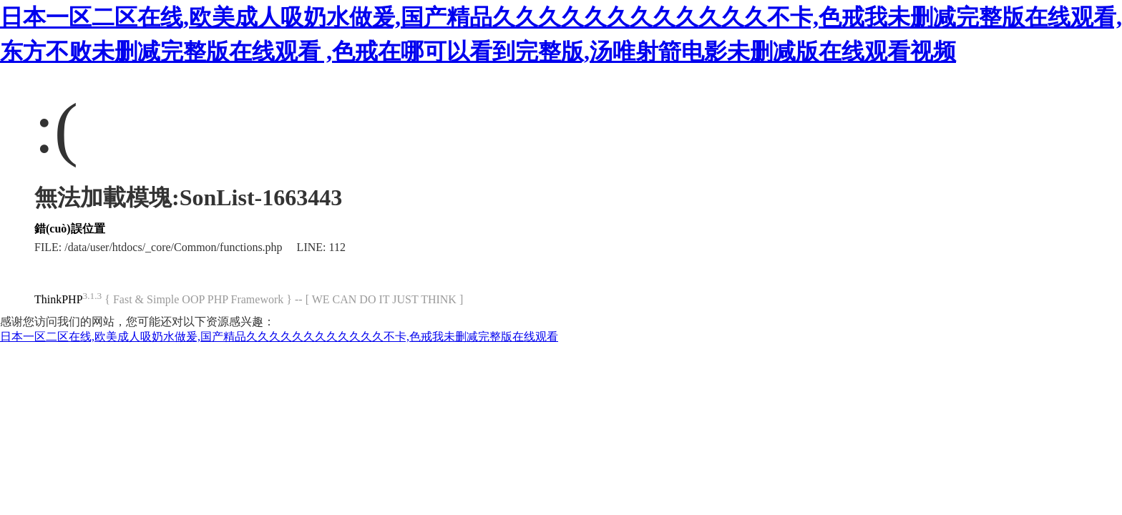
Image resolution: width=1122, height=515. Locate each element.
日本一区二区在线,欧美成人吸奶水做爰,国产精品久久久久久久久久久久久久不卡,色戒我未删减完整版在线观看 (279, 336)
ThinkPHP (58, 299)
